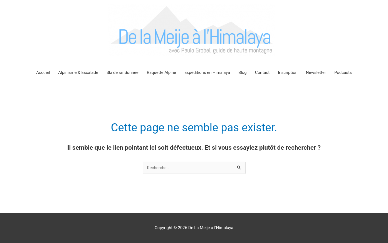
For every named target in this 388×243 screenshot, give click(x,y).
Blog (242, 72)
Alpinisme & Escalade (78, 72)
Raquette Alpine (161, 72)
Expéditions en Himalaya (207, 72)
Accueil (43, 72)
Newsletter (316, 72)
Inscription (288, 72)
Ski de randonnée (123, 72)
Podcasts (343, 72)
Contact (262, 72)
